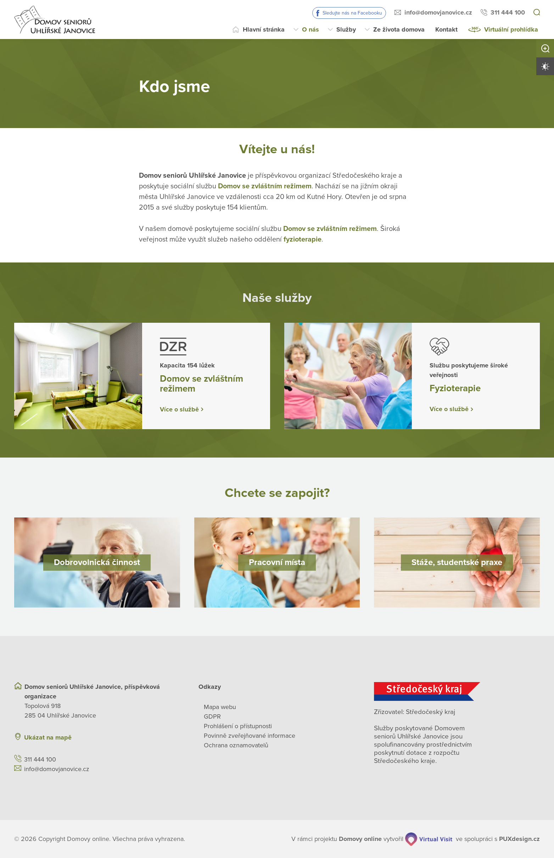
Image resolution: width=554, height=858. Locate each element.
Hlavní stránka (264, 29)
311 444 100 (508, 12)
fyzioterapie (302, 239)
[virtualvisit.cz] (429, 839)
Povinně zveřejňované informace (249, 736)
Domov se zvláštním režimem (265, 186)
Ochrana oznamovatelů (236, 745)
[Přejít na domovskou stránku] (54, 19)
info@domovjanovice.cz (438, 12)
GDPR (212, 716)
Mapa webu (220, 707)
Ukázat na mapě (48, 737)
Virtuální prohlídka (511, 29)
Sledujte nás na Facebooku (352, 13)
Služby (346, 29)
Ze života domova (399, 29)
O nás (310, 29)
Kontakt (446, 29)
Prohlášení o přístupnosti (238, 726)
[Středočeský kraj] (457, 691)
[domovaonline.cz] (360, 839)
